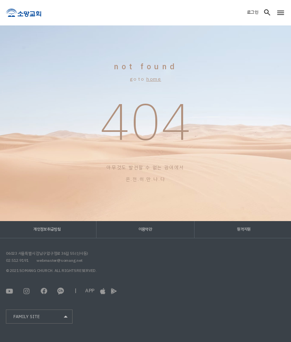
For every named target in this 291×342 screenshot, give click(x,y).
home (153, 79)
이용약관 (145, 229)
